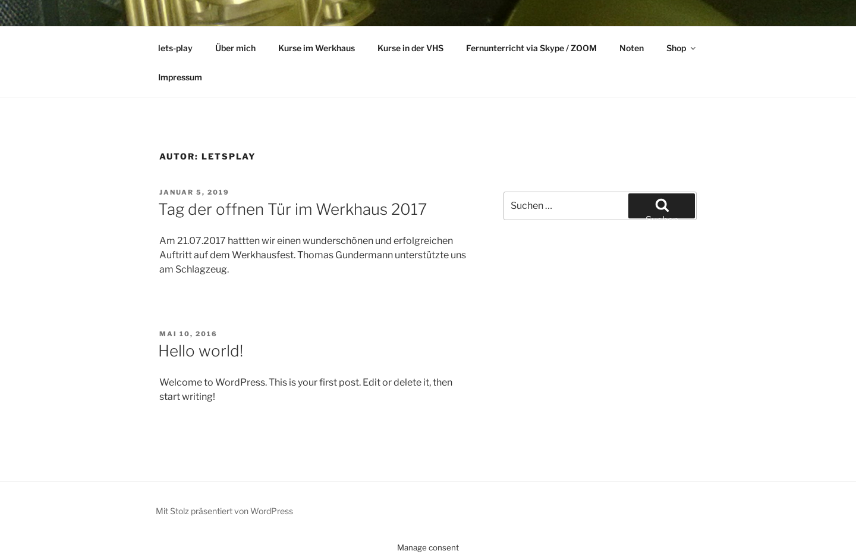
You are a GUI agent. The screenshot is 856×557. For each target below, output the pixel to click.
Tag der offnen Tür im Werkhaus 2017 (292, 209)
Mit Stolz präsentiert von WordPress (224, 511)
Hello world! (200, 351)
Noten (631, 48)
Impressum (180, 77)
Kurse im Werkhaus (316, 48)
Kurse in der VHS (410, 48)
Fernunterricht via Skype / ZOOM (531, 48)
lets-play (175, 48)
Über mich (235, 48)
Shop (681, 48)
